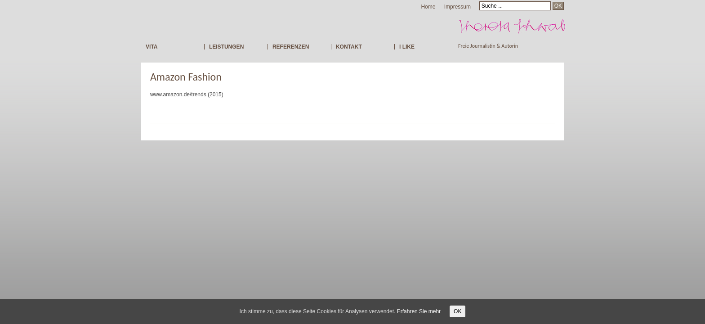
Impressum (457, 7)
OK (457, 311)
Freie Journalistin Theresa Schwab (535, 26)
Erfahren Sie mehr (419, 311)
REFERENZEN (290, 47)
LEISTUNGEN (226, 47)
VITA (151, 47)
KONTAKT (349, 47)
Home (428, 7)
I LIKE (407, 47)
